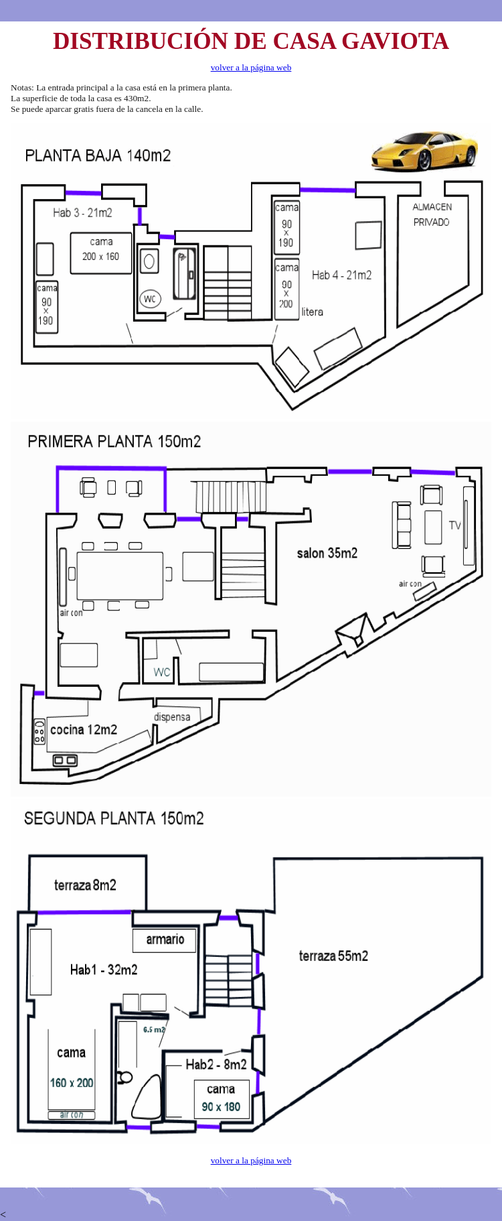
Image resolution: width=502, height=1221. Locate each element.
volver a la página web (251, 67)
